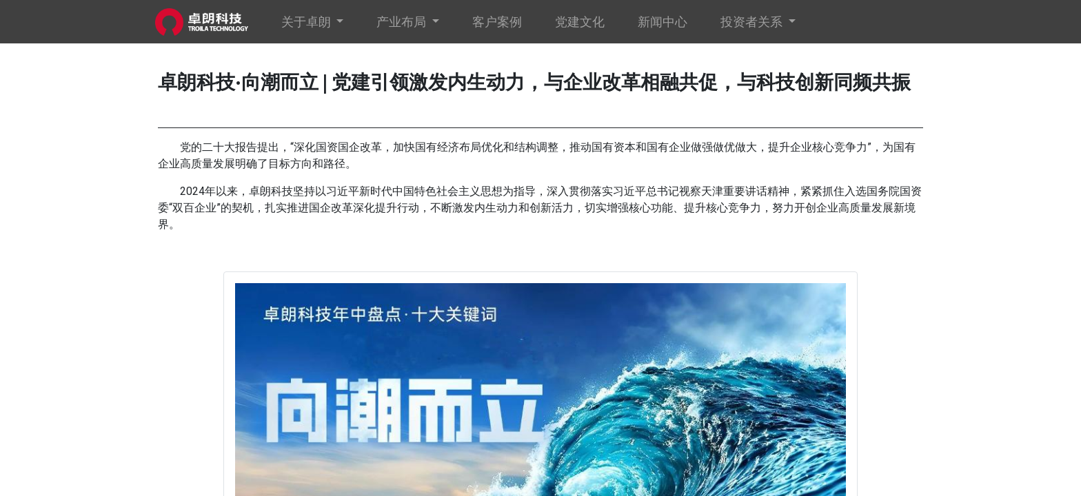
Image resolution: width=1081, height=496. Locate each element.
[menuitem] (499, 22)
